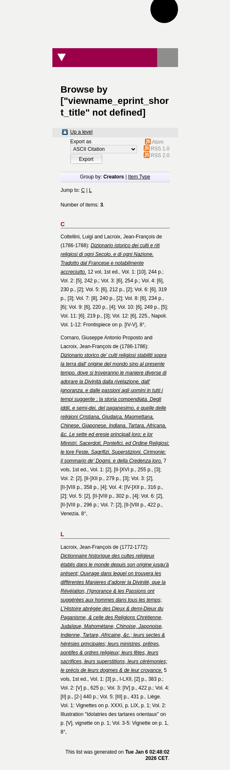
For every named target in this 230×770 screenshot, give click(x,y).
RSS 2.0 (160, 155)
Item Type (139, 177)
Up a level (81, 132)
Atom (158, 142)
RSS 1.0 (160, 149)
